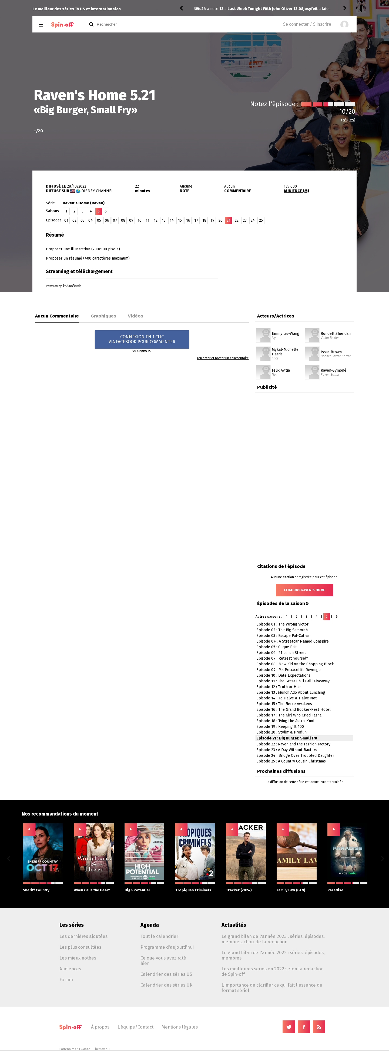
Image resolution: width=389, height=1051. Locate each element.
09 (131, 220)
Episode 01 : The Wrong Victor (282, 624)
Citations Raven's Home (304, 590)
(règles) (348, 120)
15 (180, 220)
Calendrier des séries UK (166, 985)
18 (204, 220)
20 (221, 220)
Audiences (70, 968)
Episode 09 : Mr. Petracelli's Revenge (288, 669)
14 (172, 220)
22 (237, 220)
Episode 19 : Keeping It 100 (280, 726)
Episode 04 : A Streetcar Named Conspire (292, 641)
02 (74, 220)
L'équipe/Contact (135, 1027)
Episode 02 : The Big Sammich (282, 630)
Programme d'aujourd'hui (167, 947)
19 (212, 220)
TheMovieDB (102, 1049)
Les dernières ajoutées (83, 936)
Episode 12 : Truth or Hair (278, 687)
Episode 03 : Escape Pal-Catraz (283, 635)
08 (123, 220)
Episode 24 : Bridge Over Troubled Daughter (295, 755)
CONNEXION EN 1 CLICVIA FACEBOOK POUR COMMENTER (142, 339)
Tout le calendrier (159, 936)
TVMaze (84, 1049)
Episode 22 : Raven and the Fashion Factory (293, 744)
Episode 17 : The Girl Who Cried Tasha (288, 715)
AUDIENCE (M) (296, 191)
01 (66, 220)
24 (253, 220)
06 (107, 220)
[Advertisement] (293, 263)
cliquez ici (144, 350)
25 (261, 220)
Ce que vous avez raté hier (163, 960)
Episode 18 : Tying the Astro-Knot (285, 721)
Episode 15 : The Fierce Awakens (284, 704)
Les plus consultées (80, 947)
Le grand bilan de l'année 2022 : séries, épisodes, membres (273, 955)
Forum (66, 979)
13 (164, 220)
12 (155, 220)
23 (245, 220)
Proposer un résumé (64, 258)
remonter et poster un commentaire (223, 358)
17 (196, 220)
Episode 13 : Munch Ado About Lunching (290, 692)
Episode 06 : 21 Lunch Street (281, 652)
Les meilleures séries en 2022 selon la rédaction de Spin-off (273, 971)
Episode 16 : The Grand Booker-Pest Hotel (293, 709)
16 (188, 220)
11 (147, 220)
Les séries (71, 925)
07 (115, 220)
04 (90, 220)
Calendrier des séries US (166, 974)
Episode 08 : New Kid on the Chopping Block (295, 664)
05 (99, 220)
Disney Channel (97, 191)
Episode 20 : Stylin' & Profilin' (281, 732)
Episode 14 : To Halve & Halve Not (286, 698)
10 (140, 220)
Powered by (63, 285)
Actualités (234, 925)
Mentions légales (180, 1027)
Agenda (149, 925)
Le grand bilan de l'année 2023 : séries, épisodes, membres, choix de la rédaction (273, 939)
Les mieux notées (77, 958)
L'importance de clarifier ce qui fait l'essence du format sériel (272, 987)
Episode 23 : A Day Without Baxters (286, 750)
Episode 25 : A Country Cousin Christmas (291, 761)
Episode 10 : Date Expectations (283, 675)
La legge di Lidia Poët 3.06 (282, 8)
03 (83, 220)
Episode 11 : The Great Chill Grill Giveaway (293, 681)
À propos (100, 1027)
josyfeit (203, 8)
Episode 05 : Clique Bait (276, 647)
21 (228, 220)
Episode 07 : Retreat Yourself (282, 658)
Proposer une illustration (68, 249)
